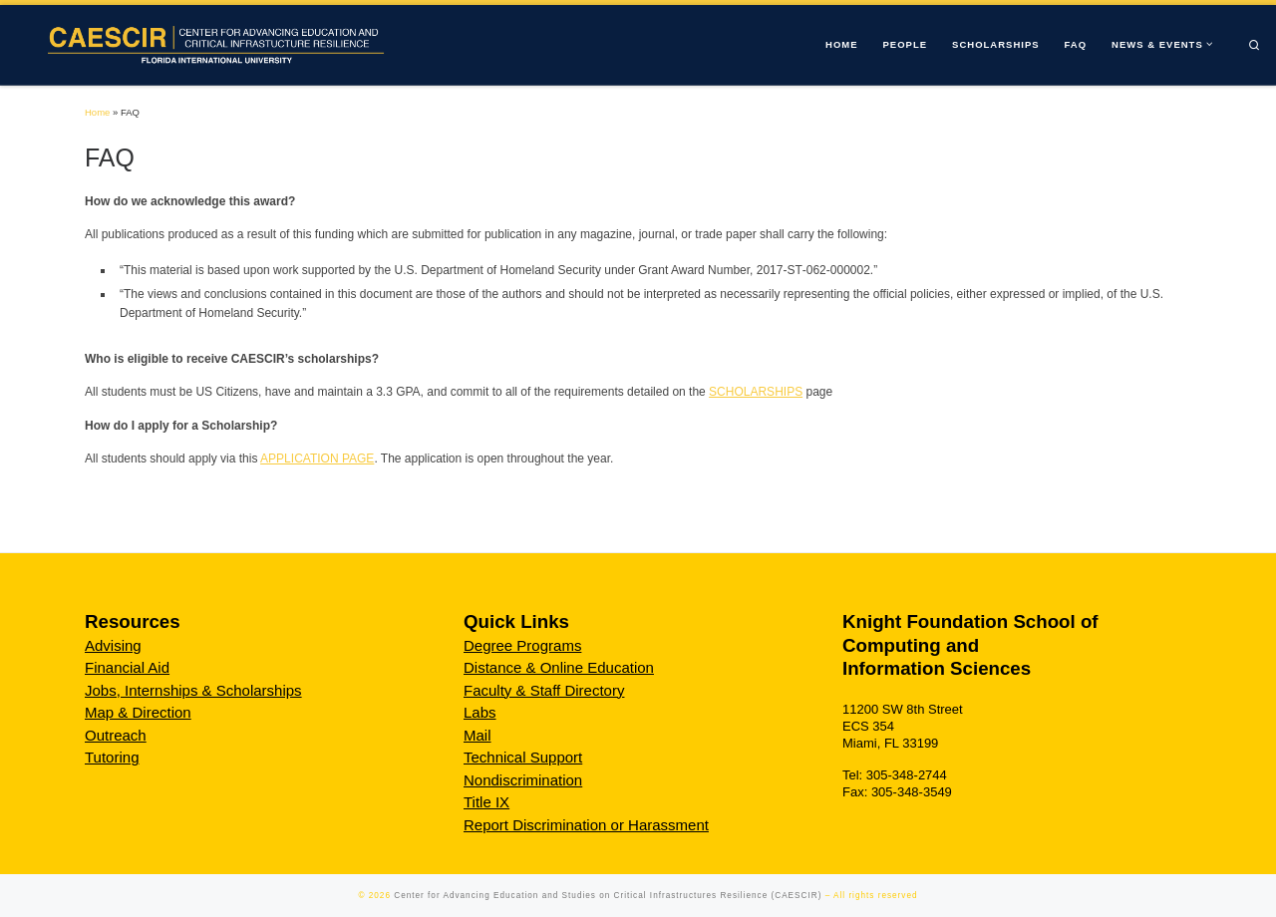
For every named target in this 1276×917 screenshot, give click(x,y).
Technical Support (523, 757)
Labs (480, 712)
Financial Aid (127, 667)
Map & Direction (138, 712)
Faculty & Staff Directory (544, 690)
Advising (113, 645)
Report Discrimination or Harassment (586, 824)
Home (97, 112)
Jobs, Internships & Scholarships (193, 690)
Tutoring (112, 757)
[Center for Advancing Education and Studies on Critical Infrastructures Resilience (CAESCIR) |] (210, 43)
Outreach (116, 735)
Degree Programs (522, 645)
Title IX (486, 801)
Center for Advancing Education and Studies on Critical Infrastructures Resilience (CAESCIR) (607, 895)
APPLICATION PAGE (317, 458)
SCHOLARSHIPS (755, 392)
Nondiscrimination (523, 779)
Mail (477, 735)
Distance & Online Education (559, 667)
